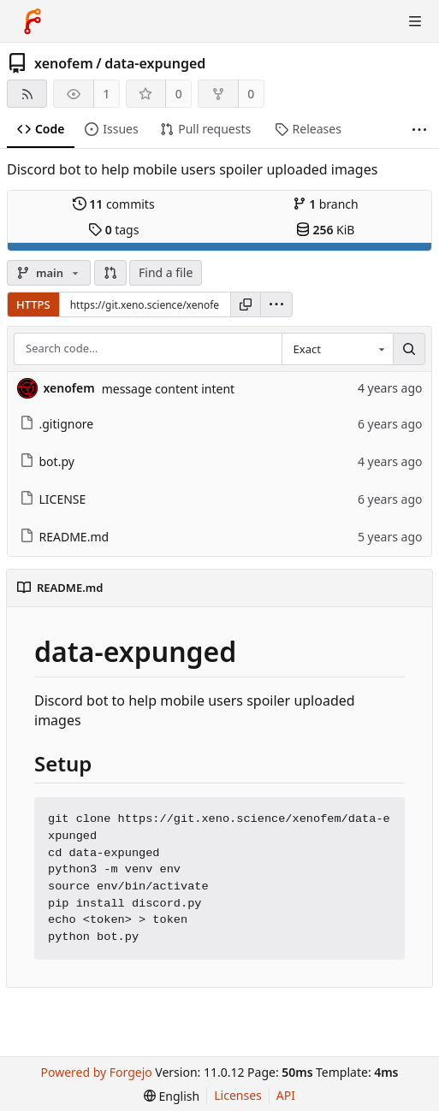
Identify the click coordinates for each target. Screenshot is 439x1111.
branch (326, 204)
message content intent (168, 389)
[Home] (32, 21)
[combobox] (337, 349)
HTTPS (33, 304)
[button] (110, 273)
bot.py (47, 461)
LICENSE (53, 499)
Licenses (238, 1095)
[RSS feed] (27, 94)
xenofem (63, 63)
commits (114, 204)
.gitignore (57, 424)
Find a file (166, 272)
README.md (65, 537)
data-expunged (154, 63)
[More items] (419, 129)
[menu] (276, 304)
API (285, 1095)
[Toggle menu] (415, 21)
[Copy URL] (245, 304)
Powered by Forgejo (96, 1072)
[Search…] (409, 349)
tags (113, 230)
